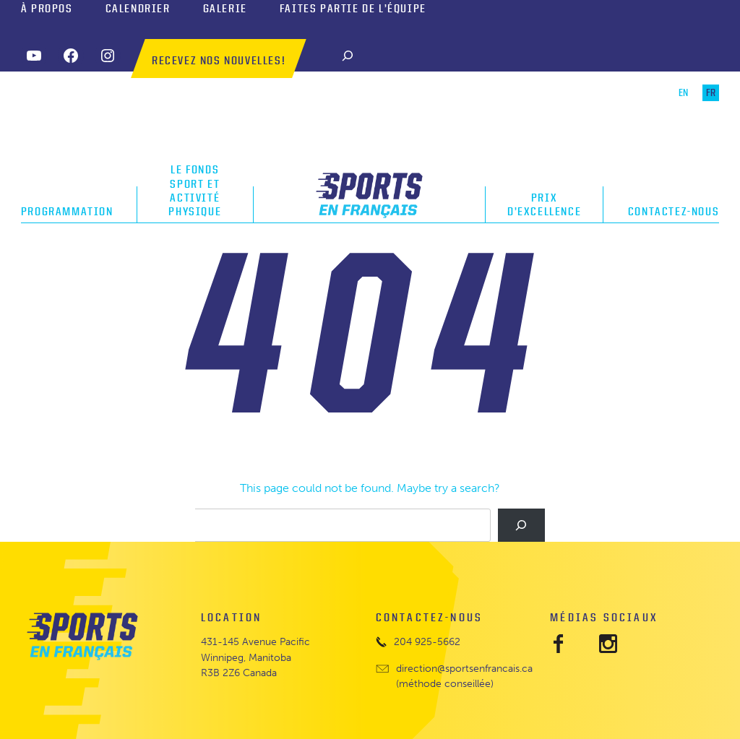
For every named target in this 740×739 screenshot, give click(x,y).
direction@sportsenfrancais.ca (464, 668)
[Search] (347, 55)
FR (710, 93)
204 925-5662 (427, 642)
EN (683, 93)
